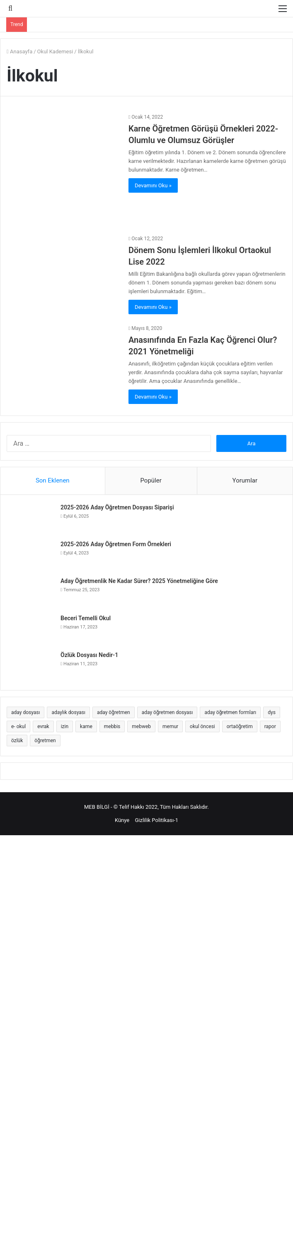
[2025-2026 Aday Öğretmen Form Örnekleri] (31, 555)
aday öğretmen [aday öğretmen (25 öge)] (113, 712)
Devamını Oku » (153, 185)
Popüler (150, 480)
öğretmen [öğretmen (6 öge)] (45, 740)
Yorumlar (244, 480)
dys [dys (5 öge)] (272, 712)
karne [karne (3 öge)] (86, 726)
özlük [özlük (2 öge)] (17, 740)
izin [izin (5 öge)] (64, 726)
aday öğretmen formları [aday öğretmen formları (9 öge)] (230, 712)
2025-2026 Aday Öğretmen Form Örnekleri (116, 544)
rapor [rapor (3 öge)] (270, 726)
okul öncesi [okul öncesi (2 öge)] (202, 726)
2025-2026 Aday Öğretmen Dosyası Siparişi (117, 507)
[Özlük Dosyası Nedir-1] (31, 666)
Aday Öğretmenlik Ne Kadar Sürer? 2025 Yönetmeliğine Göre (139, 581)
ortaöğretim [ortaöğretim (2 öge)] (240, 726)
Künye (122, 820)
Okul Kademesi (55, 51)
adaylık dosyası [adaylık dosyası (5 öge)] (68, 712)
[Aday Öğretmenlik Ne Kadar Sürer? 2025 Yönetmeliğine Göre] (31, 592)
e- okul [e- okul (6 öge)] (18, 726)
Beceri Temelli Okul (86, 618)
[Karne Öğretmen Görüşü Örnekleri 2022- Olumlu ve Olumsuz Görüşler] (63, 169)
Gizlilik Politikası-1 (156, 820)
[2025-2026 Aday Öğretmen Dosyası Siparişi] (31, 518)
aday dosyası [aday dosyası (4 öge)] (25, 712)
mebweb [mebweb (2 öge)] (141, 726)
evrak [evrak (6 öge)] (43, 726)
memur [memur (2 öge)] (170, 726)
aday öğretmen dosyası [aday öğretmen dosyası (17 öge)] (167, 712)
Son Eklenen (53, 480)
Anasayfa (19, 51)
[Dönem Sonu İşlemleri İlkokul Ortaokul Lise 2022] (63, 265)
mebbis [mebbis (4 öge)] (112, 726)
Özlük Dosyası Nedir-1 (89, 655)
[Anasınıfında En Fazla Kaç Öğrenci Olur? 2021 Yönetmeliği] (63, 365)
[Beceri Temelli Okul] (31, 629)
